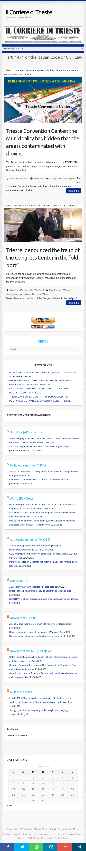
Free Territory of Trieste (59, 290)
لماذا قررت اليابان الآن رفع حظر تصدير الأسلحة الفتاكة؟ (46, 698)
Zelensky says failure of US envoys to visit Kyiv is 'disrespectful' (40, 624)
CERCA (43, 341)
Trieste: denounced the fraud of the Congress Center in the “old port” (43, 257)
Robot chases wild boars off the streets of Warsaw (33, 632)
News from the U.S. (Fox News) (31, 651)
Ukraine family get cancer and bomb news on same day (36, 636)
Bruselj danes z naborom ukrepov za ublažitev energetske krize (40, 591)
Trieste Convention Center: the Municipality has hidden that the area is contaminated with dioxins (42, 142)
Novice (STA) (19, 580)
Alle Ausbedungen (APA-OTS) (30, 539)
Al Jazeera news (21, 692)
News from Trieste (40, 294)
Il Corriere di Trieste (29, 12)
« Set (9, 805)
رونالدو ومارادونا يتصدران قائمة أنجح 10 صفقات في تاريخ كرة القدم (40, 702)
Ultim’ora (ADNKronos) (26, 432)
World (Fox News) (22, 498)
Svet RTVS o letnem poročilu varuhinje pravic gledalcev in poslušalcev (43, 599)
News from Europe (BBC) (27, 617)
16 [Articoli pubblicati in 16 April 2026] (43, 789)
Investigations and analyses (61, 178)
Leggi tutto (74, 191)
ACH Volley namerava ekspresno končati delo (31, 587)
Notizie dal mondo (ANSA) (28, 465)
